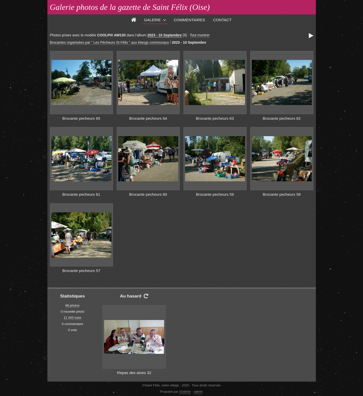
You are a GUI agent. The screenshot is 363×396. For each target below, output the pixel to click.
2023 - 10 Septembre (164, 35)
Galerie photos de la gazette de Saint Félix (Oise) (130, 7)
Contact (222, 20)
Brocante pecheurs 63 (215, 118)
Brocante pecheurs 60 (148, 194)
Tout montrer (200, 35)
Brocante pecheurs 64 (148, 118)
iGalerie (185, 391)
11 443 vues (72, 317)
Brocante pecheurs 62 (281, 118)
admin (198, 391)
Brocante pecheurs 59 (215, 194)
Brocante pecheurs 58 (281, 194)
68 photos (72, 305)
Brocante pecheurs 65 (81, 118)
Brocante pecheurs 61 (81, 194)
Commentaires (189, 20)
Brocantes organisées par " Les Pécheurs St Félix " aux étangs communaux (109, 42)
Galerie (152, 20)
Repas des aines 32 (134, 372)
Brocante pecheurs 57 (81, 270)
